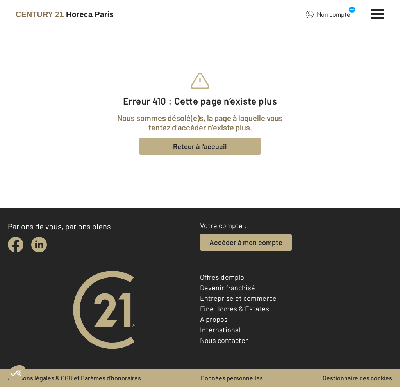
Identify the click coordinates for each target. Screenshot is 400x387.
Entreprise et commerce (238, 298)
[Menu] (377, 13)
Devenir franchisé (227, 287)
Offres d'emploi (223, 277)
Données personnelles (232, 378)
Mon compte (328, 14)
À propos (214, 319)
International (220, 329)
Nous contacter (224, 340)
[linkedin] (39, 244)
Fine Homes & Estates (234, 308)
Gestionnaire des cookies (357, 378)
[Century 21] (65, 14)
